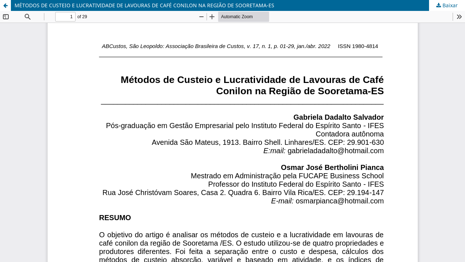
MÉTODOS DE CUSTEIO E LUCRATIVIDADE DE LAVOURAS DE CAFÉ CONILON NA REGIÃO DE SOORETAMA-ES (144, 5)
